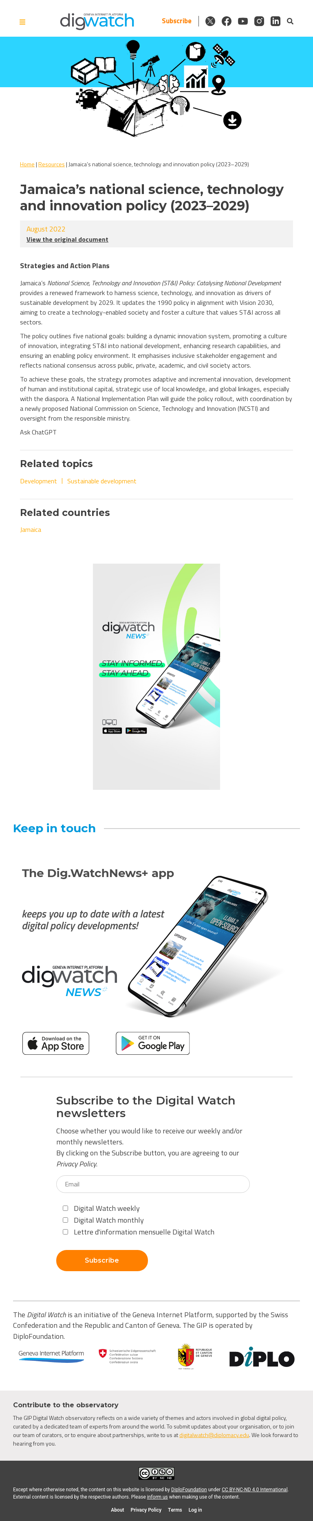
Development (38, 481)
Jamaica (30, 529)
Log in (195, 1510)
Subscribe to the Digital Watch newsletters (146, 1107)
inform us (157, 1497)
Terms (175, 1510)
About (117, 1510)
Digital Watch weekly (101, 1208)
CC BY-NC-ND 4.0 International (254, 1489)
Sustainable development (102, 481)
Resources (51, 164)
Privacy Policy (76, 1163)
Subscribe (177, 21)
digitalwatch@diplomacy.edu (214, 1435)
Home (27, 164)
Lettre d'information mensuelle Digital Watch (138, 1231)
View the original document (67, 239)
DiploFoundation (189, 1489)
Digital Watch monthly (103, 1220)
